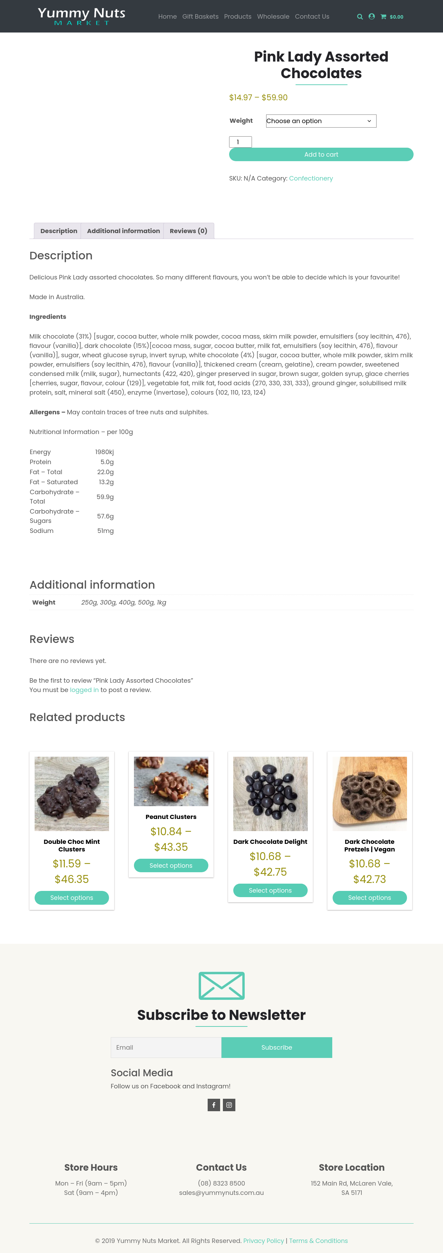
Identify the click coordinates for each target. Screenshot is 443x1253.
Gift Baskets (200, 16)
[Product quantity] (240, 142)
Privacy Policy (263, 1240)
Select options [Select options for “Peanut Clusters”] (171, 865)
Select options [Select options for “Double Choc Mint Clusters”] (72, 897)
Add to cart (321, 154)
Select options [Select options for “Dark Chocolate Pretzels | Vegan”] (370, 897)
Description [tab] (59, 231)
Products (238, 16)
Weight (241, 120)
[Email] (166, 1047)
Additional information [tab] (123, 231)
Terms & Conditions (319, 1240)
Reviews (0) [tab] (189, 231)
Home (167, 16)
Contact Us (312, 16)
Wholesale (273, 16)
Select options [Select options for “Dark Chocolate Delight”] (270, 890)
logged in (84, 689)
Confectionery (311, 178)
